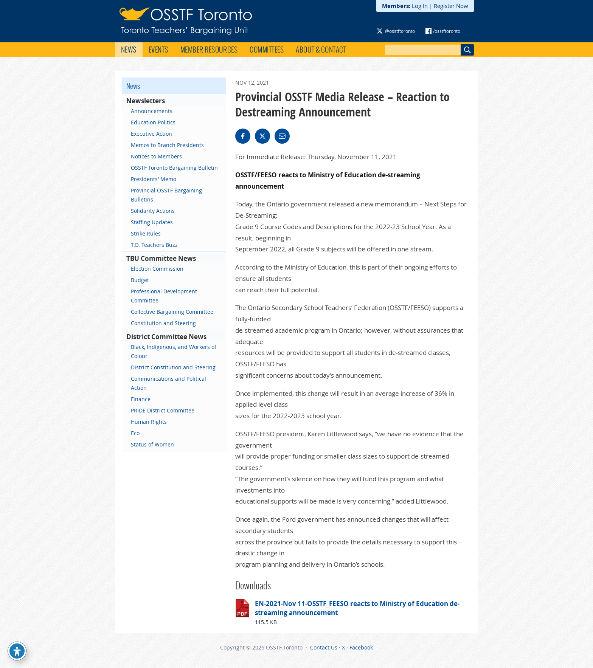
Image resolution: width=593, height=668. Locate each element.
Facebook (361, 647)
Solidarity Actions (153, 210)
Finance (141, 399)
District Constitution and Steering (173, 367)
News (129, 49)
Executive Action (151, 133)
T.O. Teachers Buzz (154, 244)
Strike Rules (146, 233)
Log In (420, 5)
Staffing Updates (152, 222)
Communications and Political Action (168, 383)
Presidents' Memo (153, 179)
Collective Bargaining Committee (172, 311)
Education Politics (153, 122)
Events (158, 49)
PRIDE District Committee (162, 410)
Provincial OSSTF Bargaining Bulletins (166, 195)
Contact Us (323, 647)
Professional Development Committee (164, 296)
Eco (135, 433)
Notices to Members (156, 156)
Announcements (151, 111)
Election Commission (157, 268)
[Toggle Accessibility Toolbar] (17, 651)
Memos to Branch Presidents (167, 145)
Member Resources (209, 49)
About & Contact (321, 49)
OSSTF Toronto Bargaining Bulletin (174, 167)
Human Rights (149, 421)
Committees (267, 49)
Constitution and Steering (163, 323)
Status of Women (152, 444)
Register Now (451, 5)
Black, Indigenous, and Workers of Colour (173, 351)
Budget (140, 280)
